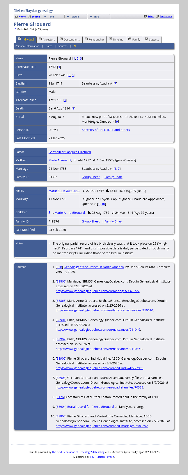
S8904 (61, 406)
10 (103, 204)
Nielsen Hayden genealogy (33, 10)
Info (96, 16)
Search (36, 16)
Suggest (152, 39)
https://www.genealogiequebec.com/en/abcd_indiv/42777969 (99, 368)
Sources (63, 46)
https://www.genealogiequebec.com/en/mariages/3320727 (97, 291)
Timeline (116, 39)
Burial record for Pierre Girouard (90, 406)
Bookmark (166, 16)
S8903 (61, 378)
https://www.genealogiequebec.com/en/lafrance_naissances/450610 (104, 310)
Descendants (70, 39)
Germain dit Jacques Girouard (70, 152)
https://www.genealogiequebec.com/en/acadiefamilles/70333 (99, 387)
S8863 (61, 300)
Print (151, 16)
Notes (49, 46)
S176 (60, 397)
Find (51, 16)
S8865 (61, 416)
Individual (26, 39)
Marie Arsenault (60, 160)
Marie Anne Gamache (64, 191)
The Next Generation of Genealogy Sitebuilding (78, 452)
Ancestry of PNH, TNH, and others (106, 130)
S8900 (61, 358)
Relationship (94, 39)
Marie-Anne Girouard (70, 212)
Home (22, 16)
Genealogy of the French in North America (94, 267)
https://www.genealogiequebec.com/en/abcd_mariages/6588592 (102, 426)
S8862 (61, 281)
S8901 (61, 320)
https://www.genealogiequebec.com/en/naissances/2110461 (99, 349)
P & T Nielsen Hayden (102, 456)
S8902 (61, 339)
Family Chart (113, 177)
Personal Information (27, 46)
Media (75, 16)
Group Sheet (91, 177)
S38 (59, 267)
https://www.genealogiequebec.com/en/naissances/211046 (98, 329)
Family (134, 39)
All (75, 46)
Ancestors (47, 39)
